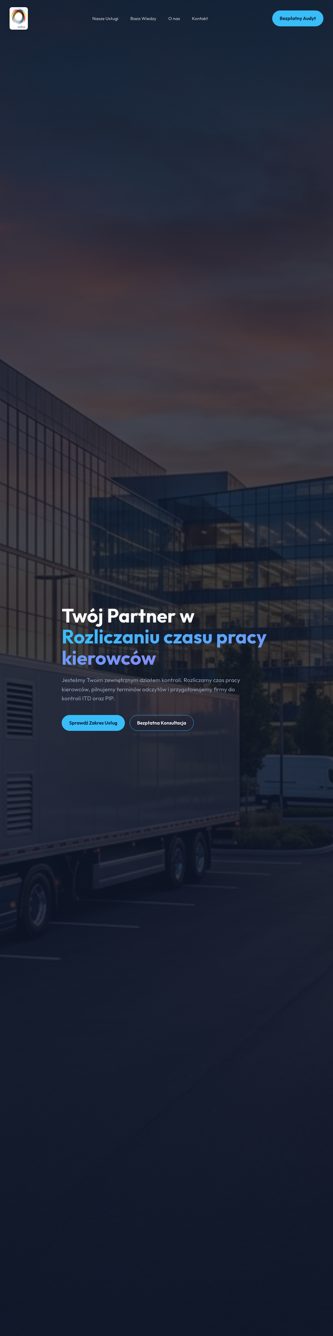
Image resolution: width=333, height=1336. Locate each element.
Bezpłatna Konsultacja (161, 723)
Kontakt (200, 18)
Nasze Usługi (105, 18)
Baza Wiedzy (143, 18)
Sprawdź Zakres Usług (93, 723)
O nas (174, 18)
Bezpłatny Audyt (298, 18)
